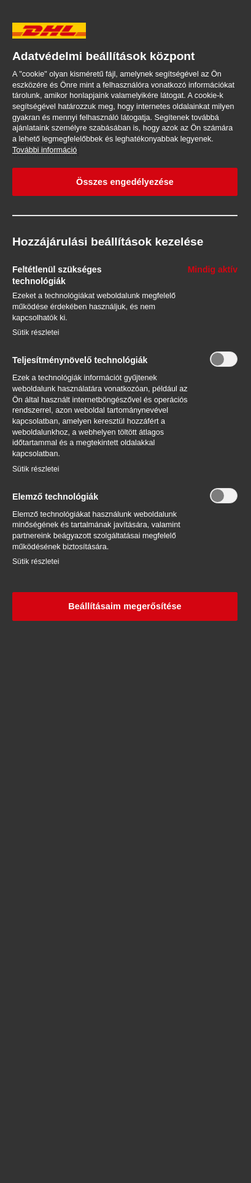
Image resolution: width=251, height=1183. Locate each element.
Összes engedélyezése (125, 182)
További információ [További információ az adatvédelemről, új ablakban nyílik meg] (44, 150)
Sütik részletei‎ (36, 332)
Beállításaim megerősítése (124, 606)
